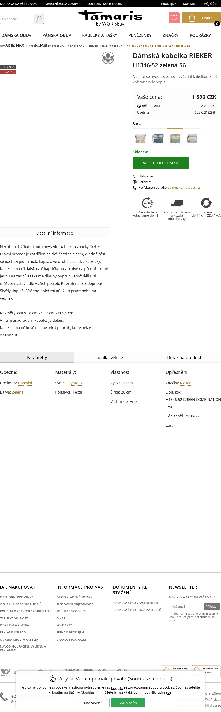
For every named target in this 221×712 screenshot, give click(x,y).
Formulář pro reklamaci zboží (137, 610)
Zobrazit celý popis (149, 82)
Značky (171, 35)
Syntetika (76, 382)
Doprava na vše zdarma (19, 4)
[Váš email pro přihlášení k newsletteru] (186, 606)
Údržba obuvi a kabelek (19, 639)
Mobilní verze (210, 705)
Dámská (25, 382)
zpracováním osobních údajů (194, 615)
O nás (60, 618)
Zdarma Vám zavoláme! (184, 187)
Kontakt (190, 4)
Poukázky (200, 35)
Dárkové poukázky (71, 639)
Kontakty (64, 625)
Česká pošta (5, 672)
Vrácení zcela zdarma (63, 4)
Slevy (41, 45)
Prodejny (168, 4)
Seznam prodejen (70, 632)
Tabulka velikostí (14, 618)
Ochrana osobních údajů (21, 604)
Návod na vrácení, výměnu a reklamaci (23, 648)
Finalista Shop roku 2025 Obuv (206, 671)
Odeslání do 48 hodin (104, 4)
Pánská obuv (56, 35)
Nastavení (92, 703)
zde (168, 692)
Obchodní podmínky (16, 597)
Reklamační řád (13, 632)
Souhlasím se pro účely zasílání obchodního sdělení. (194, 616)
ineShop (214, 693)
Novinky (15, 45)
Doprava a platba (14, 625)
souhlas (117, 687)
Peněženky (140, 35)
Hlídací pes (146, 176)
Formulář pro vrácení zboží (135, 603)
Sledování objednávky (74, 604)
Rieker (185, 382)
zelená (17, 392)
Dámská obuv (16, 35)
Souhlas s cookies (71, 611)
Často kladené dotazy (74, 597)
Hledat (39, 19)
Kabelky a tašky (99, 35)
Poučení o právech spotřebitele (25, 611)
